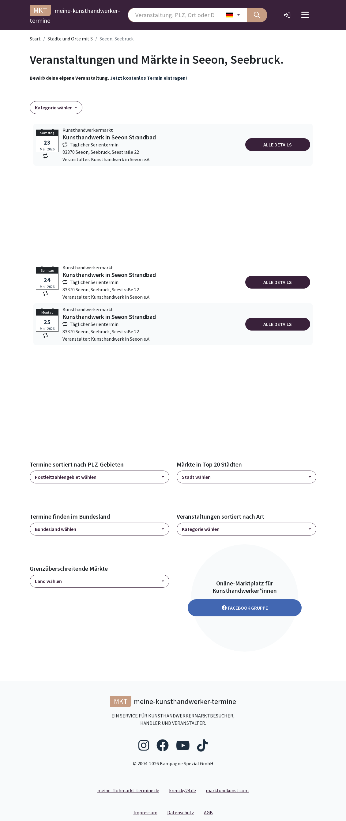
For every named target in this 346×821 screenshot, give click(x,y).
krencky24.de (182, 790)
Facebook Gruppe (245, 608)
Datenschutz (183, 812)
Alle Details (277, 145)
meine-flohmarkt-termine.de (128, 790)
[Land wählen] (233, 15)
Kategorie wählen (54, 107)
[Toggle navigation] (305, 15)
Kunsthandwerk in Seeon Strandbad (109, 137)
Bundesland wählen (55, 529)
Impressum (148, 812)
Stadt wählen (196, 477)
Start (35, 39)
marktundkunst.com (227, 790)
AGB (211, 812)
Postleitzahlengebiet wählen (65, 477)
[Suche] (257, 15)
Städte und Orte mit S (70, 39)
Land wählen (48, 581)
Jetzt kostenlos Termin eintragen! (148, 78)
